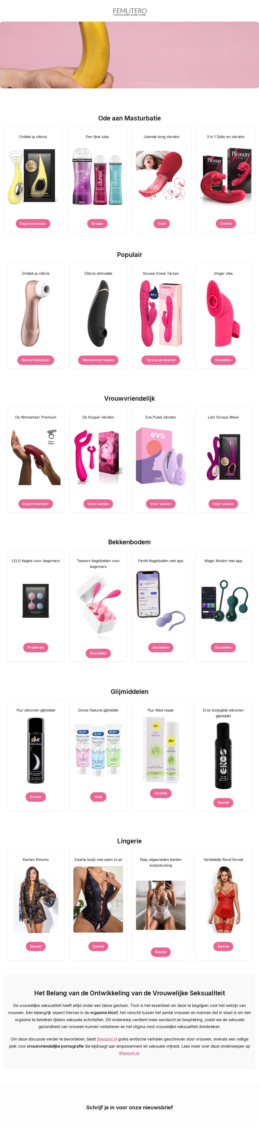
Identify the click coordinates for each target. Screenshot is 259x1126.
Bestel (223, 802)
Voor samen (98, 504)
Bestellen (223, 360)
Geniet (226, 223)
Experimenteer (33, 223)
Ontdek (160, 793)
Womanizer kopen (98, 360)
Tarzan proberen (161, 360)
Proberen (36, 647)
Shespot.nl (107, 1039)
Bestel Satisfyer (36, 360)
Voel (162, 223)
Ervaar (97, 223)
